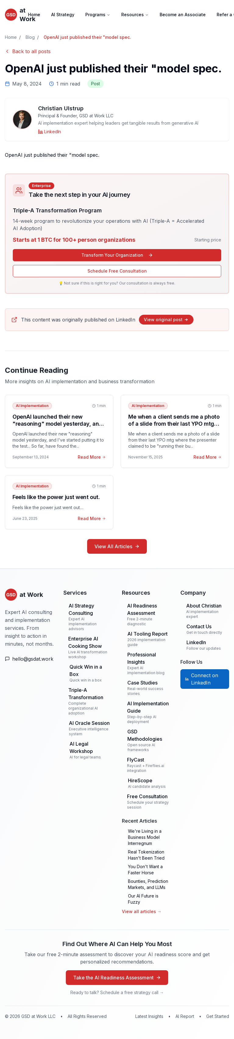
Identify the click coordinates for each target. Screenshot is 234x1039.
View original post (166, 319)
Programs (97, 14)
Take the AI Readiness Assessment (117, 978)
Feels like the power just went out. (56, 497)
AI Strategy (62, 14)
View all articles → (141, 911)
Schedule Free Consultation (117, 271)
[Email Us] (29, 659)
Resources (135, 14)
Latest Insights (149, 1016)
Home (34, 14)
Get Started (217, 1016)
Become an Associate (183, 14)
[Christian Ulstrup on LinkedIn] (49, 132)
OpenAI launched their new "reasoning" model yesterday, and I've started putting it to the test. (57, 423)
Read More (92, 457)
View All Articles (117, 546)
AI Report (185, 1016)
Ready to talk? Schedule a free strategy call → (117, 992)
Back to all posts (28, 51)
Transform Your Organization (117, 255)
